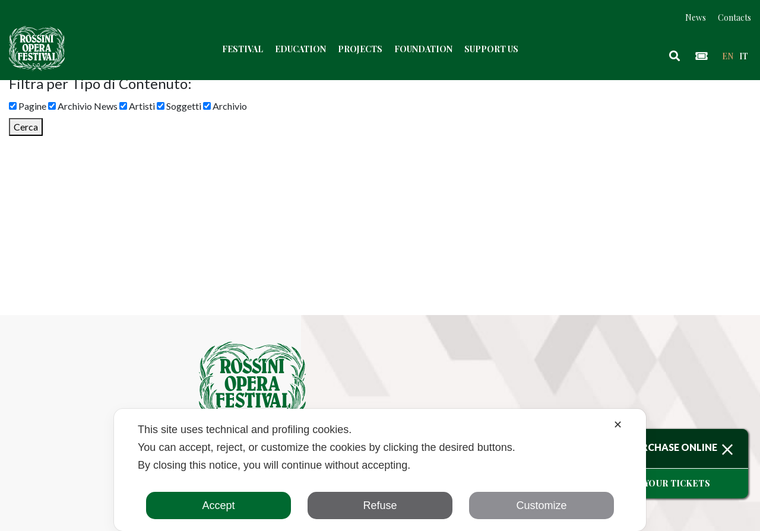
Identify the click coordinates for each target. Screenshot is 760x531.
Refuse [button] (380, 505)
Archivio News (83, 106)
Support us (491, 49)
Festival (242, 49)
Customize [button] (541, 505)
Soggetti (179, 106)
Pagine (27, 106)
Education (300, 49)
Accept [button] (218, 505)
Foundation (423, 49)
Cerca (26, 126)
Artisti (137, 106)
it (743, 56)
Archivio (225, 106)
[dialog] (380, 470)
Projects (360, 49)
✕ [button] (617, 425)
